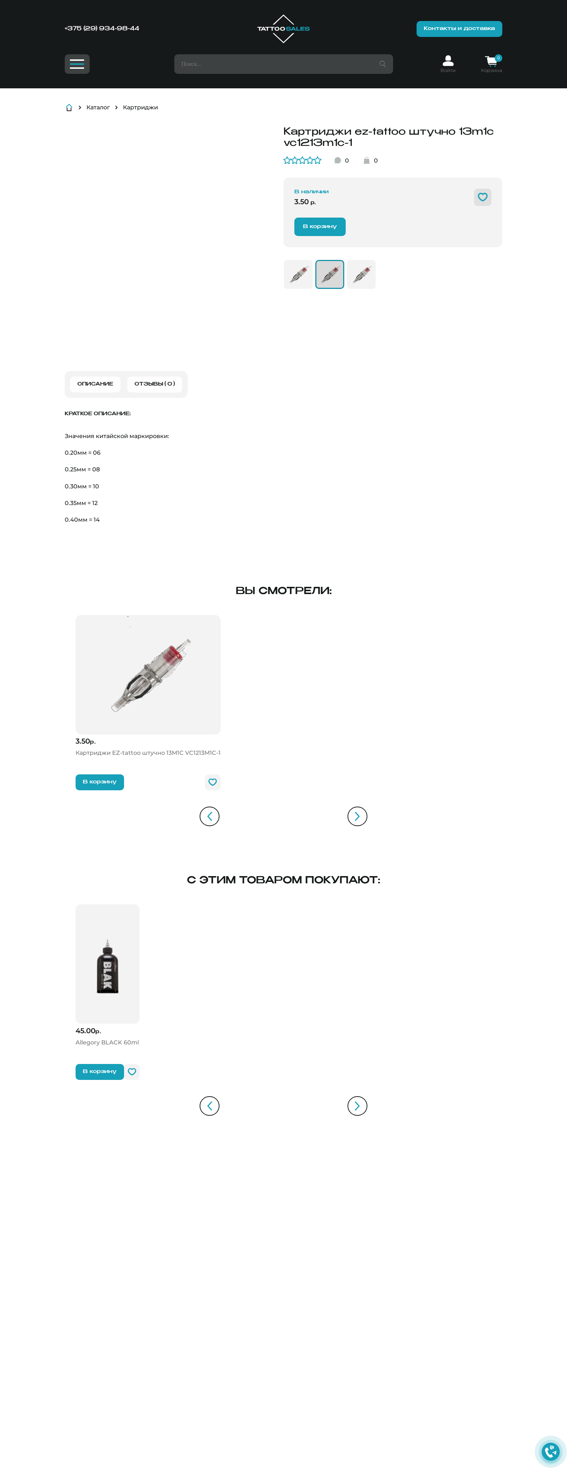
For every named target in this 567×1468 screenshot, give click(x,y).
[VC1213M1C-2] (361, 274)
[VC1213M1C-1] (329, 274)
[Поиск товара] (382, 64)
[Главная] (283, 28)
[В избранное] (482, 197)
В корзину (320, 226)
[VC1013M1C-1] (298, 274)
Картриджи (140, 107)
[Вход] (448, 64)
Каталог (98, 107)
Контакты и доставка (459, 28)
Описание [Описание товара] (95, 384)
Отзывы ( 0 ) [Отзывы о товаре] (155, 384)
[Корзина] (491, 64)
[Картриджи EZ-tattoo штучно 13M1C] (148, 686)
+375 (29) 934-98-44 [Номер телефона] (102, 28)
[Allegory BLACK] (108, 975)
